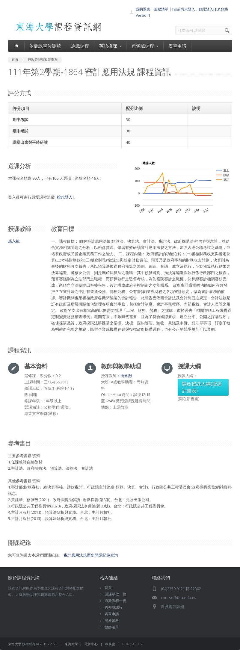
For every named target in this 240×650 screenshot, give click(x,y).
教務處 (110, 644)
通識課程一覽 (115, 600)
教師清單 (112, 627)
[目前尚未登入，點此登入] (193, 9)
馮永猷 (14, 241)
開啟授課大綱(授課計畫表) (202, 387)
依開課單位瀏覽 (45, 46)
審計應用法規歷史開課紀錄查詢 (91, 555)
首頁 (108, 587)
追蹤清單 (161, 9)
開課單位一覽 (115, 594)
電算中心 (91, 644)
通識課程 (80, 46)
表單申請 (177, 46)
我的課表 (143, 9)
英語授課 (110, 46)
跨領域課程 (145, 46)
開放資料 (112, 620)
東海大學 (14, 644)
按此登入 (65, 197)
